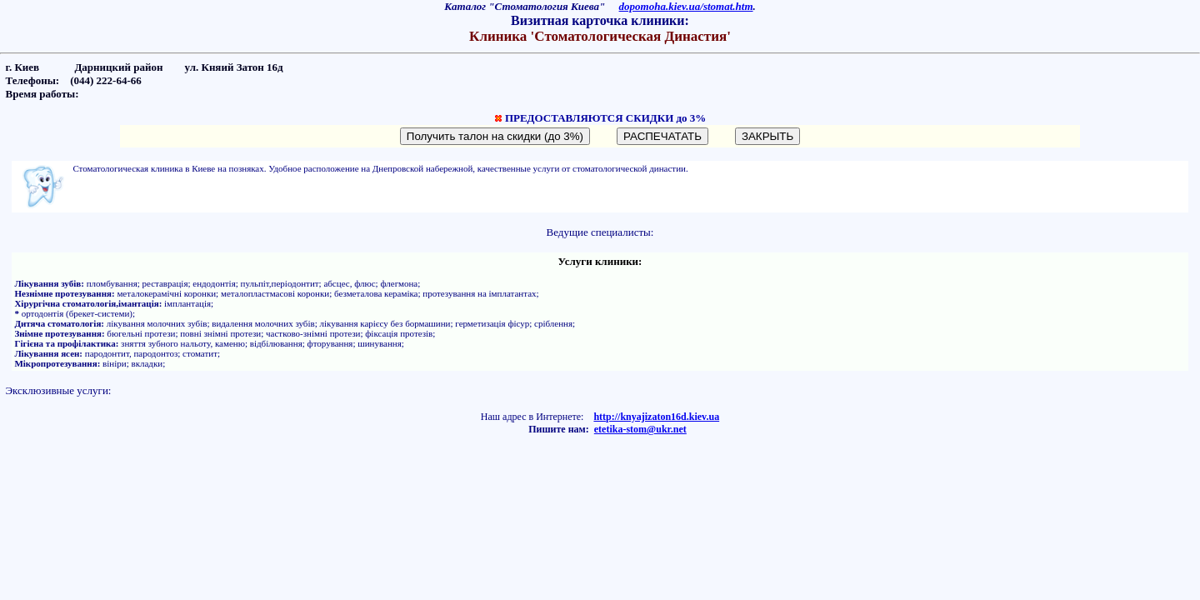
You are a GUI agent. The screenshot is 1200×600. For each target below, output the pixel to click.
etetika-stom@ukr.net (640, 429)
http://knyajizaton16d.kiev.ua (656, 416)
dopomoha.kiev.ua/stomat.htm (686, 6)
